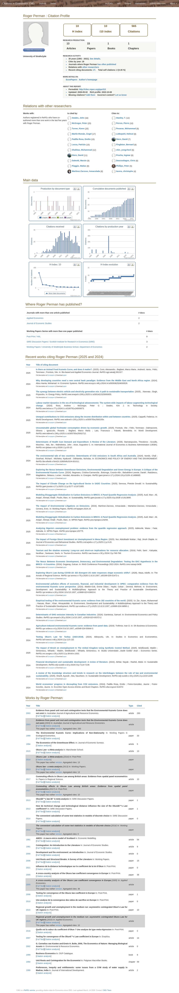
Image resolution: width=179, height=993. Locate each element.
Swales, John (78, 118)
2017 (28, 779)
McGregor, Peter (79, 123)
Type (132, 706)
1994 (28, 744)
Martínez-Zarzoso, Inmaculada (86, 171)
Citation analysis (52, 716)
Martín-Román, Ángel (82, 134)
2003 (28, 713)
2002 (28, 946)
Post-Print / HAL (34, 336)
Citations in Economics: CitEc (18, 3)
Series (53, 3)
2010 (28, 901)
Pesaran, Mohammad (126, 128)
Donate (128, 3)
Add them (90, 95)
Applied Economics (35, 318)
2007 (28, 938)
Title (39, 706)
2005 (28, 875)
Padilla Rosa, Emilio (81, 139)
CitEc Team (107, 990)
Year (29, 365)
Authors (42, 3)
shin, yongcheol (123, 150)
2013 (28, 769)
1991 (28, 840)
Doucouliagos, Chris (125, 160)
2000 (28, 854)
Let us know (121, 95)
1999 (28, 736)
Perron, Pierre (122, 123)
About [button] (173, 3)
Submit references (158, 3)
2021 (28, 868)
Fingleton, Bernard (124, 144)
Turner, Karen (78, 128)
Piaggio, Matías (79, 166)
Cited (140, 706)
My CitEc (109, 3)
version (59, 729)
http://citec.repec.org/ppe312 (92, 89)
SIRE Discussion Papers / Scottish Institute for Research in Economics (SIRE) (61, 342)
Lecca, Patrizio (79, 144)
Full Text (40, 716)
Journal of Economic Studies (39, 323)
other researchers (90, 67)
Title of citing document (48, 365)
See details (95, 59)
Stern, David (77, 155)
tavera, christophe (124, 171)
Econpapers (51, 375)
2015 (28, 751)
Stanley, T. (120, 118)
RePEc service (29, 990)
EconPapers (71, 80)
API (119, 3)
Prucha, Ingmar (123, 155)
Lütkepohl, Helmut (124, 134)
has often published (107, 64)
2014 (28, 759)
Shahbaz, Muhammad (82, 150)
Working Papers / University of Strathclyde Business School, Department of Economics (64, 347)
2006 (28, 861)
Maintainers (140, 3)
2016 (28, 931)
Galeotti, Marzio (79, 160)
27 (94, 70)
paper (65, 375)
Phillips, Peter (122, 166)
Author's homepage (88, 80)
